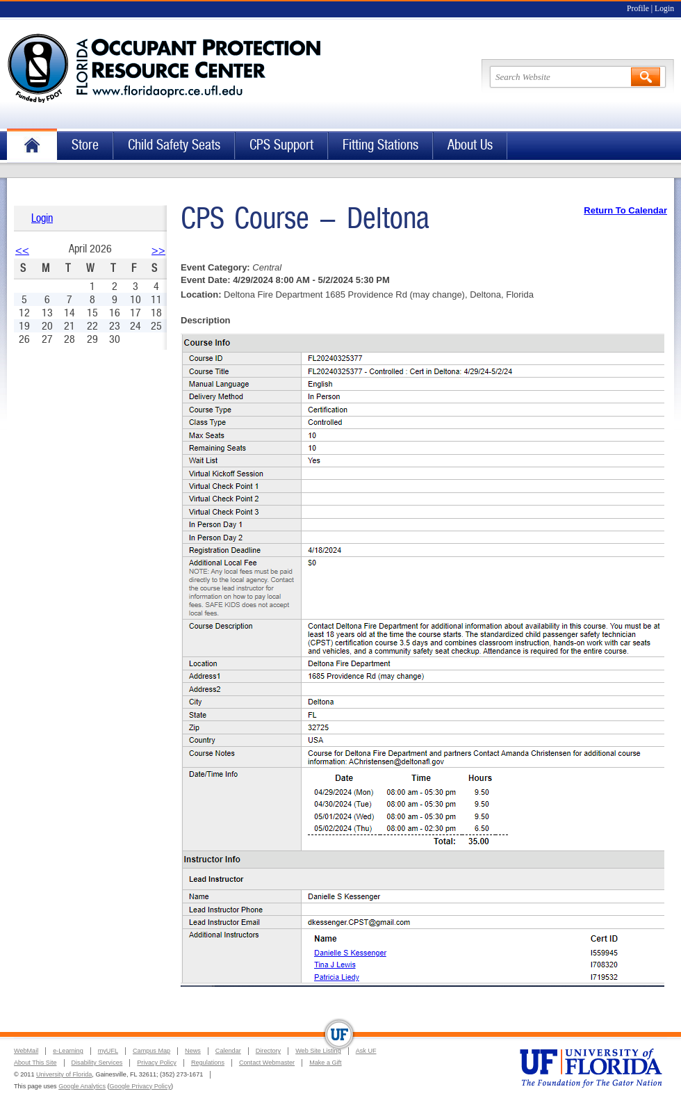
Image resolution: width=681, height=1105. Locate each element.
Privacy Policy (157, 1062)
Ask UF (366, 1050)
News (193, 1050)
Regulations (207, 1062)
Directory (268, 1050)
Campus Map (151, 1050)
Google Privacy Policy (140, 1086)
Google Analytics (82, 1086)
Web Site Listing (318, 1050)
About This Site (35, 1062)
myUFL (108, 1050)
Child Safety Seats (174, 145)
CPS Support (281, 145)
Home (32, 145)
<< (22, 250)
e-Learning (68, 1050)
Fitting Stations (380, 145)
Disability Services (97, 1062)
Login (664, 8)
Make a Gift (325, 1062)
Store (85, 145)
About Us (470, 145)
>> (158, 250)
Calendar (228, 1050)
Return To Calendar (625, 210)
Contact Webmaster (267, 1062)
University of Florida (64, 1074)
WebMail (26, 1050)
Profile (638, 8)
